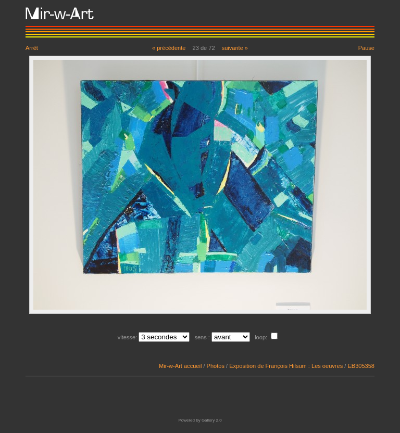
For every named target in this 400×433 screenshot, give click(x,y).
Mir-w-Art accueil (180, 366)
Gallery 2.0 (212, 420)
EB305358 (360, 366)
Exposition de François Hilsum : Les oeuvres (286, 366)
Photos (215, 366)
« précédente (169, 48)
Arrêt (32, 48)
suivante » (235, 48)
